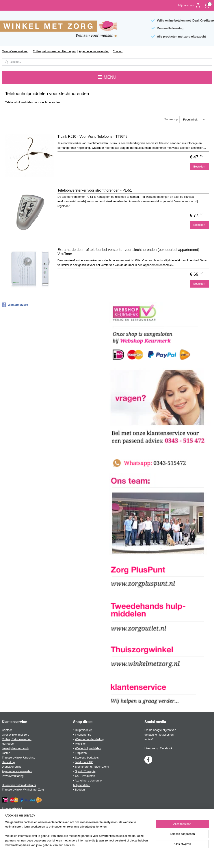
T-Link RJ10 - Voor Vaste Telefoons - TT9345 (93, 136)
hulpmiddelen (81, 785)
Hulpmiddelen (84, 730)
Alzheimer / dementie (88, 780)
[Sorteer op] (194, 119)
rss (102, 845)
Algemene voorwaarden (94, 51)
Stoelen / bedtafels (87, 757)
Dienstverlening (12, 766)
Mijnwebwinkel (151, 845)
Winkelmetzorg (15, 304)
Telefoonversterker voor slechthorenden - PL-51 (95, 190)
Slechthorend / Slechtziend (92, 766)
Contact (118, 51)
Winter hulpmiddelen (88, 748)
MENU (107, 77)
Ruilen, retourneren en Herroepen (54, 51)
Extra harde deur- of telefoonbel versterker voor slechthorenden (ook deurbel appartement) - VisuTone (129, 252)
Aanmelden (12, 827)
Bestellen (199, 166)
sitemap (95, 845)
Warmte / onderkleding (89, 739)
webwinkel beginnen (117, 845)
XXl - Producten (85, 776)
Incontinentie (83, 734)
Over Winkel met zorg (15, 51)
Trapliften (81, 753)
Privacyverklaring (13, 776)
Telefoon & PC (84, 762)
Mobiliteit (80, 743)
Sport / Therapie (85, 771)
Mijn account (189, 5)
